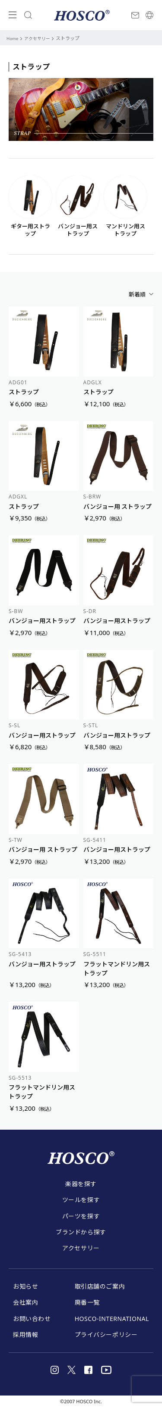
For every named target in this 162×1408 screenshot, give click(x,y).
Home (13, 38)
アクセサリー (40, 38)
